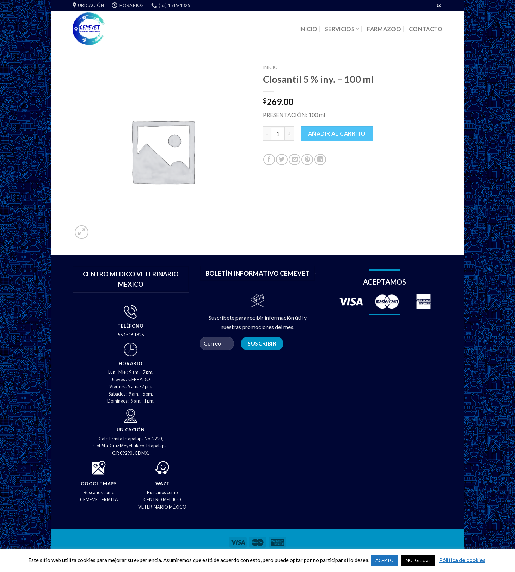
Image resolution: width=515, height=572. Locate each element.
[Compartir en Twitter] (282, 160)
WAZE (162, 483)
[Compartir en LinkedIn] (320, 160)
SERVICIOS (342, 28)
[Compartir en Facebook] (269, 160)
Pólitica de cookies (462, 560)
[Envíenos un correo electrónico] (439, 5)
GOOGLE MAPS (99, 483)
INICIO (308, 28)
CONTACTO (426, 28)
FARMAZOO (384, 28)
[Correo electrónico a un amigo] (294, 160)
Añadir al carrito (337, 133)
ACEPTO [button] (384, 560)
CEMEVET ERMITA (99, 499)
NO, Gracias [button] (418, 560)
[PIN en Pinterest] (307, 160)
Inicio (270, 67)
